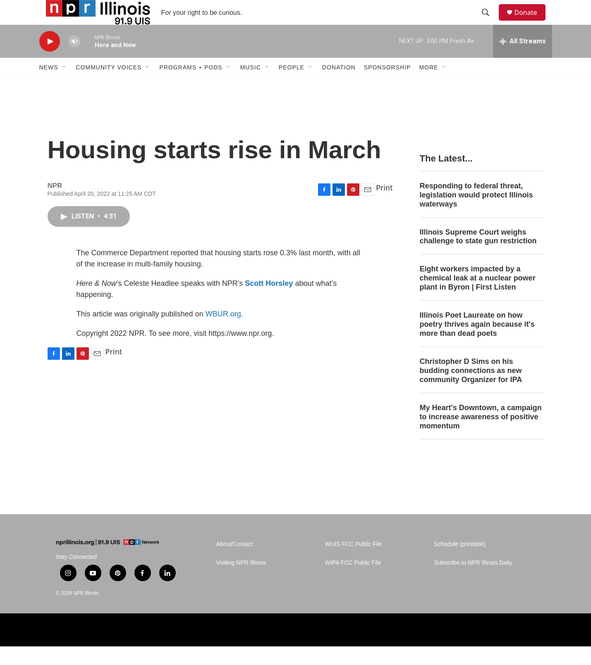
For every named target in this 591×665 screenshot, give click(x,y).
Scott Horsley (269, 302)
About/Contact (234, 563)
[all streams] (522, 59)
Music (250, 86)
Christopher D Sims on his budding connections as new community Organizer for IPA (471, 389)
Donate (531, 21)
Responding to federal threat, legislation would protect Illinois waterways (476, 213)
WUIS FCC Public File (353, 563)
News (48, 86)
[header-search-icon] (490, 22)
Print (384, 206)
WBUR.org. (224, 332)
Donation (339, 86)
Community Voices (109, 86)
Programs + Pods (190, 86)
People (291, 86)
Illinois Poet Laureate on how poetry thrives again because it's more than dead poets (477, 343)
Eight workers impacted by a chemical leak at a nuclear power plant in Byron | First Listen (478, 296)
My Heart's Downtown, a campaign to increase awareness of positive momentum (481, 435)
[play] (49, 60)
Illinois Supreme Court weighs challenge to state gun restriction (478, 255)
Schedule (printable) (460, 563)
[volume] (74, 60)
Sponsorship (387, 86)
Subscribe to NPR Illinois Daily (473, 581)
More (428, 86)
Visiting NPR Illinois (241, 581)
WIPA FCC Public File (353, 581)
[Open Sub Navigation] (64, 86)
